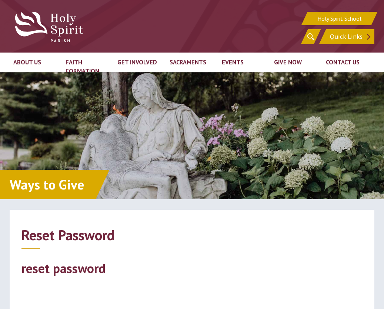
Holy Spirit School (339, 18)
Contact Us (343, 62)
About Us (27, 62)
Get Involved (137, 62)
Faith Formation (82, 66)
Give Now (288, 62)
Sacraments (188, 62)
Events (233, 62)
